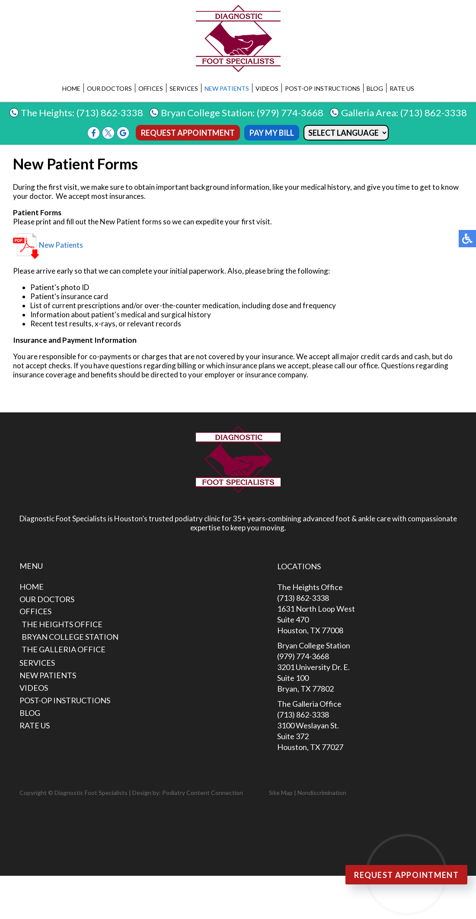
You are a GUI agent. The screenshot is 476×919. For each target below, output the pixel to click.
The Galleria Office (63, 649)
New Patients (226, 88)
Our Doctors (109, 88)
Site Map (281, 792)
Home (71, 88)
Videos (267, 88)
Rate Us (402, 88)
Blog (375, 88)
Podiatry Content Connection (202, 792)
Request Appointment (188, 132)
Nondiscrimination (321, 792)
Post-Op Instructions (322, 88)
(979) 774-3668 (290, 112)
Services (183, 88)
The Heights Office (62, 624)
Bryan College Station (70, 636)
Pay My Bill (271, 132)
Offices (150, 88)
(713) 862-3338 (110, 112)
